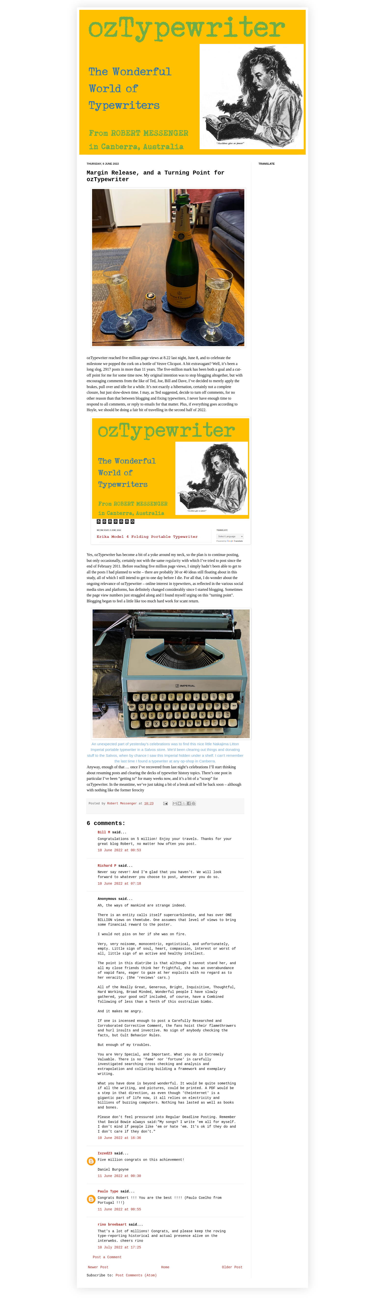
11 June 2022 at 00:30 (119, 1176)
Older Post (232, 1267)
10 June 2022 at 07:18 (119, 884)
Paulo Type (108, 1191)
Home (165, 1267)
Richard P (107, 866)
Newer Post (98, 1267)
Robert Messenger (123, 803)
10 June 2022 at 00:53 (119, 850)
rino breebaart (112, 1225)
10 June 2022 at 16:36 (119, 1138)
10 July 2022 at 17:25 (119, 1247)
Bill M (104, 832)
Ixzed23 (105, 1153)
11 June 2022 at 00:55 (119, 1209)
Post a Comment (107, 1257)
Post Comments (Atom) (136, 1275)
